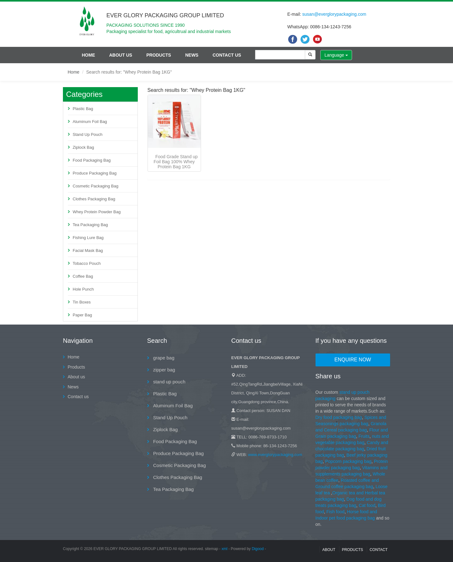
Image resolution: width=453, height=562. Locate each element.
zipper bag (163, 369)
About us (120, 55)
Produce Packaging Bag (94, 173)
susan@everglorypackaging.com (334, 14)
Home (88, 55)
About (328, 550)
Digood (258, 549)
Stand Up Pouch (88, 134)
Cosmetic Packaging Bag (95, 186)
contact (379, 550)
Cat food (367, 505)
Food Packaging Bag (92, 160)
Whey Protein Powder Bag (96, 211)
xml (224, 549)
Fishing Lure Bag (88, 237)
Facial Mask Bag (88, 250)
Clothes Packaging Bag (94, 199)
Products (158, 55)
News (192, 55)
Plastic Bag (83, 108)
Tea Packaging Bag (90, 224)
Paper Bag (82, 315)
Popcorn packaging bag (348, 461)
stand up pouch (169, 381)
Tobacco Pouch (87, 263)
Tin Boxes (82, 302)
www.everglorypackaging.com (275, 454)
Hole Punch (83, 289)
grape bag (163, 357)
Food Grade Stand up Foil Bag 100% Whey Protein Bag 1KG (176, 161)
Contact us (227, 55)
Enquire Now (352, 359)
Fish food (336, 511)
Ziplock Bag (83, 147)
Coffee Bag (83, 276)
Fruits (363, 436)
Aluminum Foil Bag (90, 121)
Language (336, 55)
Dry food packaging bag (339, 417)
